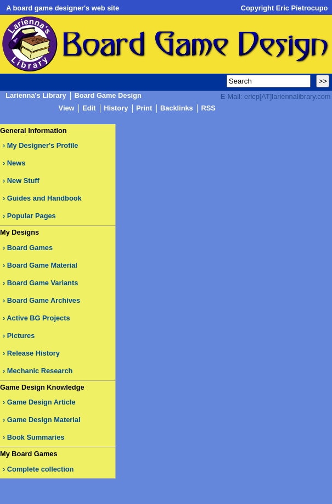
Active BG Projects (38, 318)
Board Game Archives (43, 300)
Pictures (21, 335)
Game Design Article (41, 402)
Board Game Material (42, 265)
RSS (208, 108)
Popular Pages (31, 216)
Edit (88, 108)
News (16, 163)
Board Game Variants (42, 283)
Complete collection (40, 469)
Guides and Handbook (44, 198)
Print (144, 108)
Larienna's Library (35, 96)
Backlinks (176, 108)
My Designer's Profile (42, 145)
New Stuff (23, 180)
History (116, 108)
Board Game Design (107, 96)
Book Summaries (36, 437)
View (67, 108)
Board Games (30, 247)
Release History (33, 353)
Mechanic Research (40, 371)
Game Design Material (44, 420)
